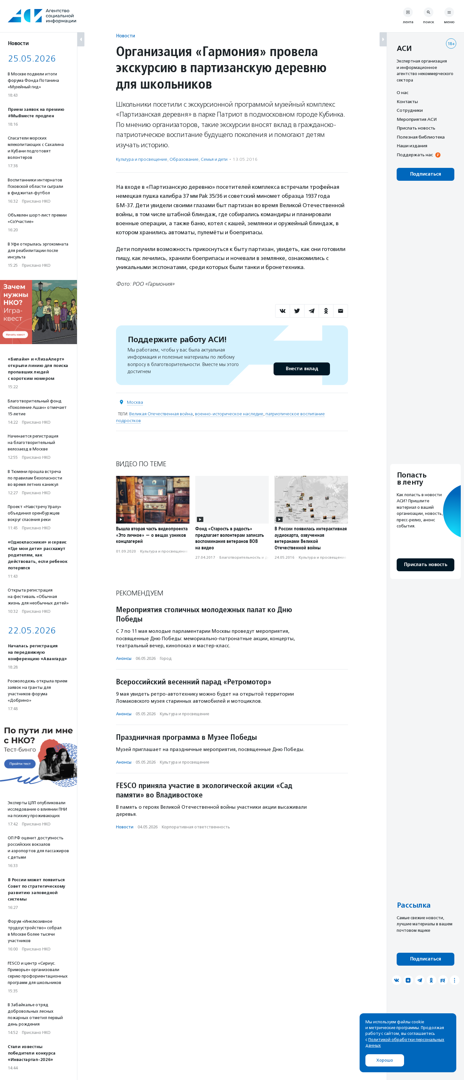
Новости (125, 35)
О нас (402, 92)
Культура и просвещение (141, 159)
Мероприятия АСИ (417, 119)
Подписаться (425, 174)
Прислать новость (416, 127)
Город (166, 658)
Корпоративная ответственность (196, 826)
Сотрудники (410, 110)
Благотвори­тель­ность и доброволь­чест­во (259, 557)
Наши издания (412, 145)
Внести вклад (301, 369)
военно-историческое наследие (229, 414)
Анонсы (123, 658)
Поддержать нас (415, 154)
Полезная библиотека (421, 137)
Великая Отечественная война (161, 414)
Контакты (407, 101)
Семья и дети (214, 159)
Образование (183, 159)
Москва (135, 402)
